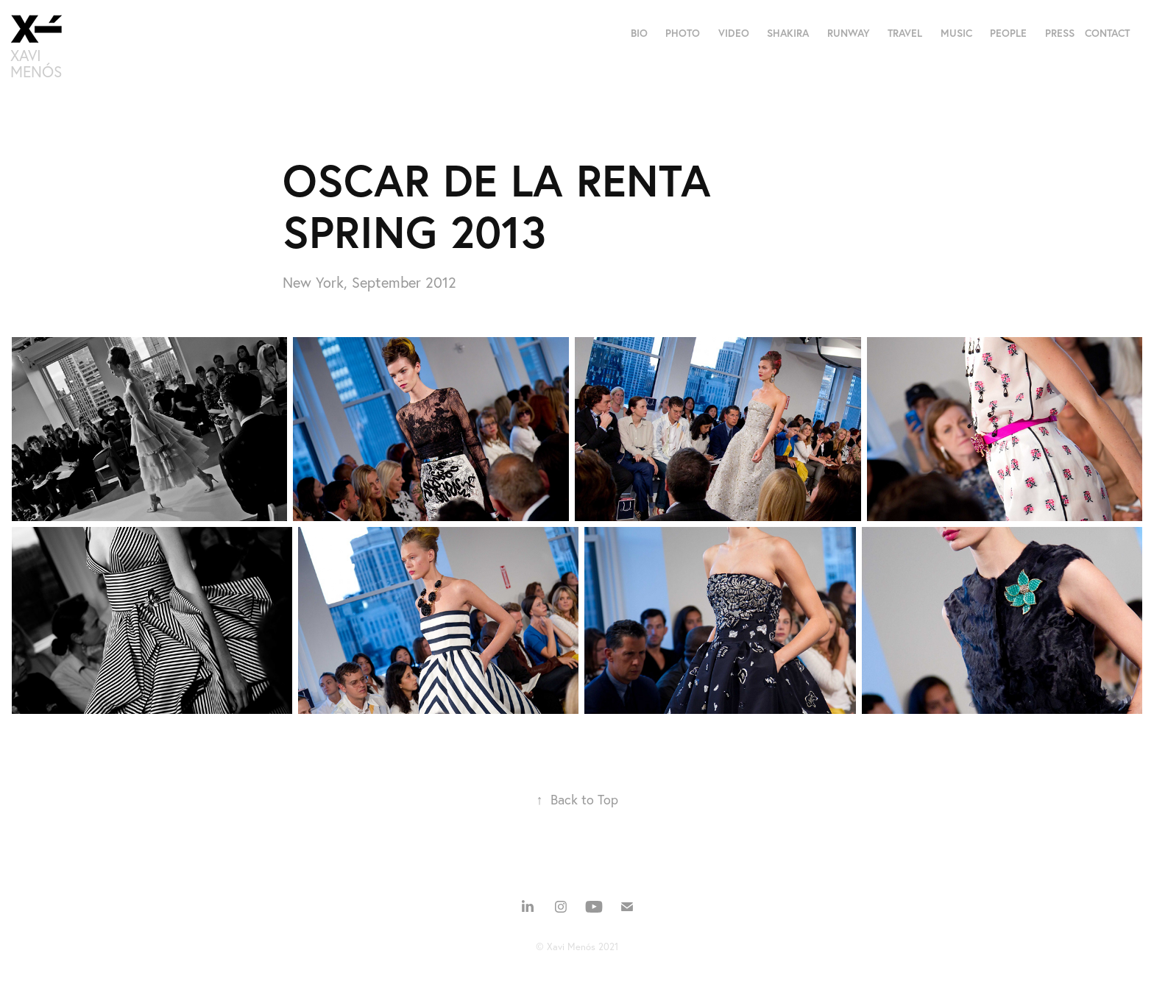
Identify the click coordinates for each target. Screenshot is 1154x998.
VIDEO (733, 33)
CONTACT (1107, 33)
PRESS (1060, 33)
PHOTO (682, 33)
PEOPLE (1008, 33)
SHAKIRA (788, 33)
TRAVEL (905, 33)
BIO (639, 33)
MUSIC (956, 33)
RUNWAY (848, 33)
